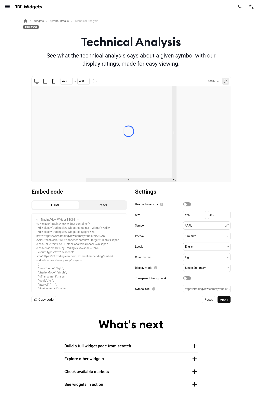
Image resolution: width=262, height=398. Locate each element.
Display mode (143, 267)
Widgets (39, 21)
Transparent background (150, 278)
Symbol (139, 225)
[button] (207, 236)
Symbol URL (142, 289)
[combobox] (213, 81)
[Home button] (33, 7)
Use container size (146, 204)
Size (137, 215)
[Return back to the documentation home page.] (25, 21)
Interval (139, 236)
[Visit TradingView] (18, 6)
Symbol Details (59, 21)
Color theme (142, 257)
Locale (139, 246)
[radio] (55, 205)
